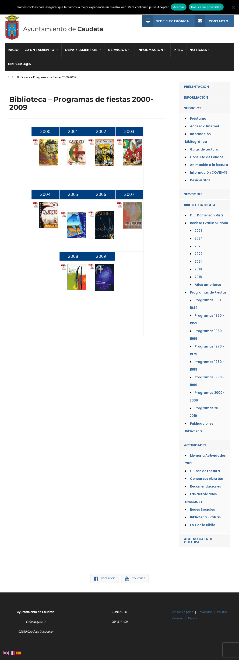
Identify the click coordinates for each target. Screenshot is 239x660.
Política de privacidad (206, 7)
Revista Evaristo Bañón (209, 221)
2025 (199, 228)
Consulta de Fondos (206, 155)
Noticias (198, 48)
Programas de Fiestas (208, 290)
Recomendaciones (205, 484)
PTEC (178, 48)
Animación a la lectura (209, 163)
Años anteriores (208, 282)
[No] (233, 7)
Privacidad (205, 610)
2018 (198, 275)
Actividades (195, 443)
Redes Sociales (202, 507)
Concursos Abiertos (206, 476)
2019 (198, 267)
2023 (199, 244)
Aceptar (178, 7)
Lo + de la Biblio (202, 523)
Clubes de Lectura (205, 469)
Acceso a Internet (204, 124)
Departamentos (81, 48)
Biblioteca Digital (200, 203)
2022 (198, 252)
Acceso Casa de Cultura (198, 538)
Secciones (193, 192)
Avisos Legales (182, 610)
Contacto (211, 21)
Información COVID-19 (208, 170)
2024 (199, 236)
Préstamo (198, 116)
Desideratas (200, 178)
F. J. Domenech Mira (206, 213)
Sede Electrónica (165, 21)
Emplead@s (19, 62)
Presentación (196, 84)
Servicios (117, 48)
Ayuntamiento (39, 48)
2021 (198, 259)
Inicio (13, 48)
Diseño (193, 616)
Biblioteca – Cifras (205, 515)
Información (150, 48)
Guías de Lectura (204, 147)
